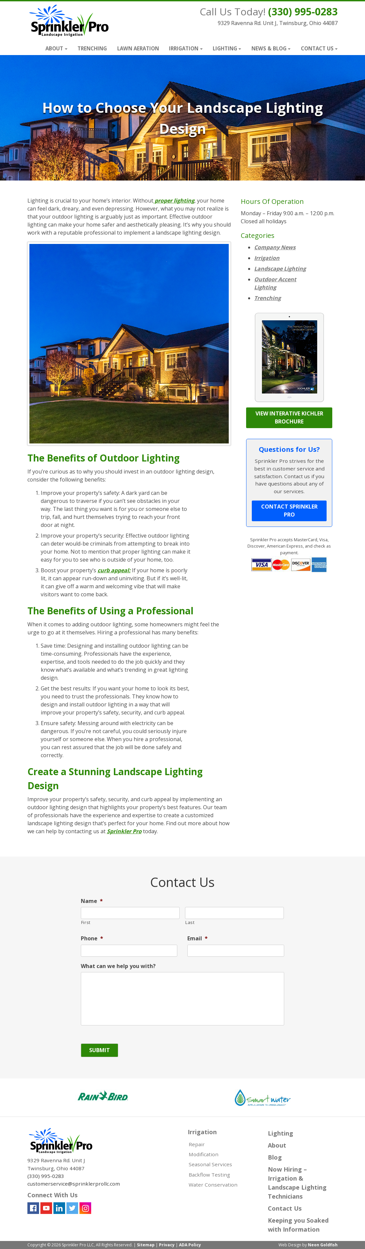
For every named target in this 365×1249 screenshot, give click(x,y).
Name (92, 901)
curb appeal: (114, 570)
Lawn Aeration (138, 48)
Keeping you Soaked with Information (298, 1224)
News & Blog (269, 48)
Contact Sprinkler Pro (289, 510)
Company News (275, 247)
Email (197, 938)
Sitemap (146, 1245)
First (85, 922)
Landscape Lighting (280, 268)
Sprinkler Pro (124, 831)
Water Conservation (213, 1184)
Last (190, 922)
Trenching (92, 48)
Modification (203, 1154)
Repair (197, 1144)
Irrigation (183, 48)
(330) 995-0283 (303, 11)
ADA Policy (190, 1245)
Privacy (167, 1245)
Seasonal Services (210, 1164)
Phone (92, 938)
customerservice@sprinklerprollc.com (73, 1183)
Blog (275, 1157)
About (54, 48)
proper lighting (173, 200)
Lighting (225, 48)
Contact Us (317, 48)
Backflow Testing (209, 1174)
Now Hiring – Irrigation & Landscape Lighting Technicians (297, 1182)
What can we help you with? (118, 966)
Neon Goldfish (323, 1245)
